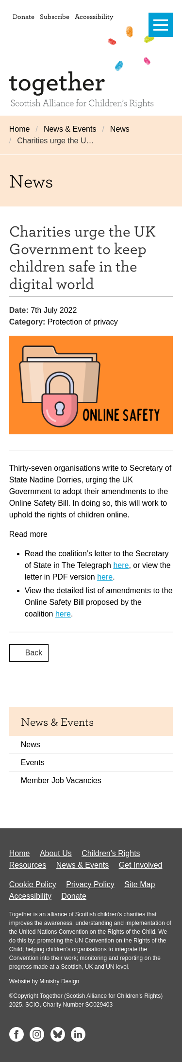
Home (19, 129)
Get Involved (141, 865)
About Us (56, 853)
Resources (27, 865)
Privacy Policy (90, 884)
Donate (23, 16)
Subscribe (54, 16)
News (120, 129)
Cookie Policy (32, 884)
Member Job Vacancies (61, 780)
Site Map (139, 884)
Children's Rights (111, 853)
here (121, 565)
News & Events (70, 129)
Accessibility (94, 16)
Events (33, 762)
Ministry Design (59, 981)
